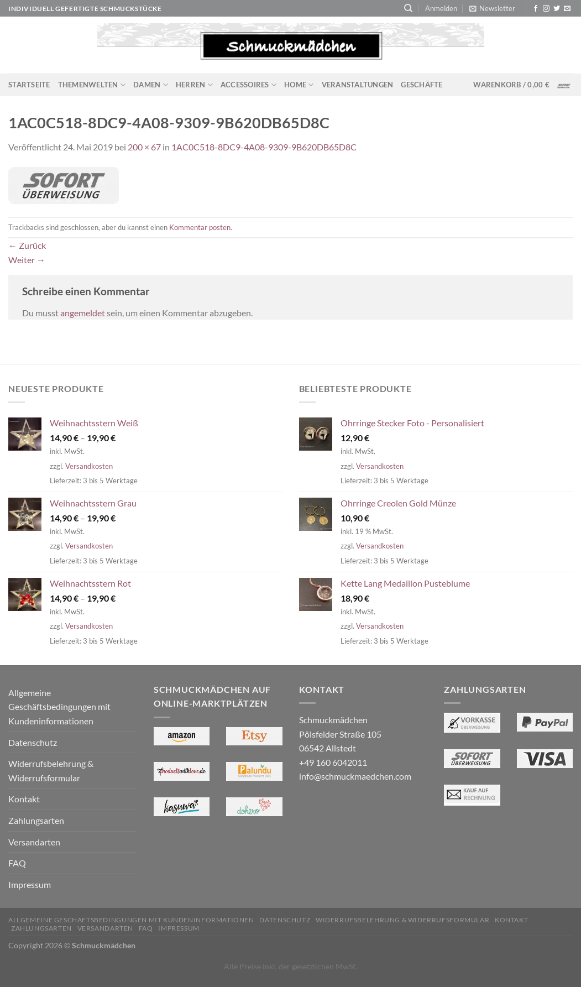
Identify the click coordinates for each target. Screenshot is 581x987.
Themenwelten (92, 85)
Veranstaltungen (358, 84)
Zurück (27, 245)
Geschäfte (421, 84)
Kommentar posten (200, 227)
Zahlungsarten (36, 820)
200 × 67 (144, 147)
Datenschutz (32, 742)
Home (298, 85)
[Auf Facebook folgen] (535, 9)
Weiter (26, 259)
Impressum (29, 884)
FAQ (17, 863)
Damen (150, 85)
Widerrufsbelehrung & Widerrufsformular (50, 770)
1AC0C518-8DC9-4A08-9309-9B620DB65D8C (264, 147)
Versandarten (34, 842)
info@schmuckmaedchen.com (355, 776)
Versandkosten (89, 466)
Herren (194, 85)
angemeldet (82, 312)
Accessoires (248, 85)
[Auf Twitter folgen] (556, 9)
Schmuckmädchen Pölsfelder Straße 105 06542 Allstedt (340, 733)
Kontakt (24, 798)
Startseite (29, 84)
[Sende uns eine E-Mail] (567, 9)
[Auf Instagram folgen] (546, 9)
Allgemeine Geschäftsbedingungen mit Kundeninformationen (59, 706)
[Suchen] (408, 8)
